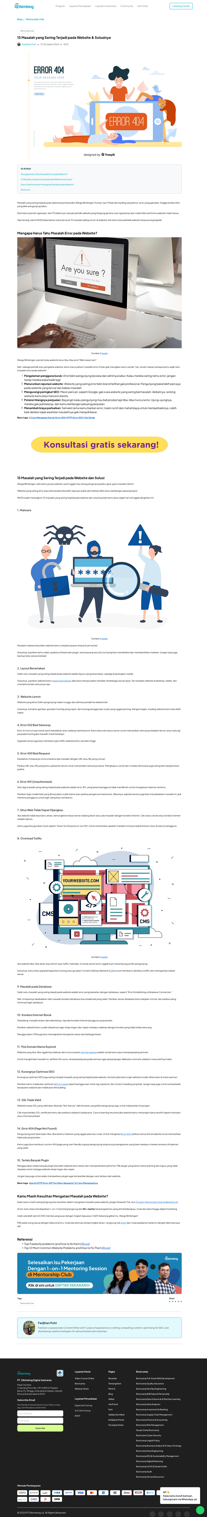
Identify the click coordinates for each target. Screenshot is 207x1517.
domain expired (89, 1052)
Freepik (104, 353)
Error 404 (126, 1134)
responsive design (61, 680)
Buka (85, 1243)
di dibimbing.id (170, 1202)
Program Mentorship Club (149, 1202)
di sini (123, 1222)
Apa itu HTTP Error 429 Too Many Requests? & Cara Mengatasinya (63, 1183)
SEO (56, 1084)
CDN (111, 970)
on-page (63, 1084)
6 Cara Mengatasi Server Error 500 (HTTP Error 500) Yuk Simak (62, 417)
